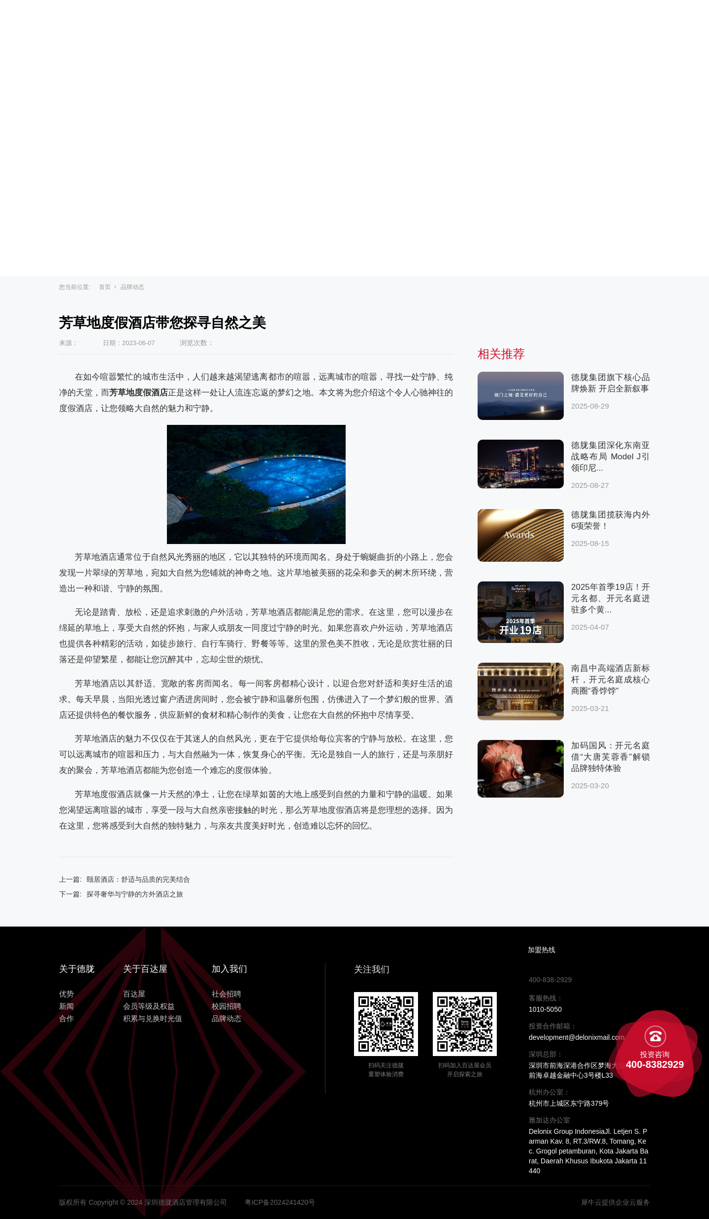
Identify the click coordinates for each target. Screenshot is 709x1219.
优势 (425, 20)
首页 (105, 287)
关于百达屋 (304, 20)
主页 (251, 20)
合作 (502, 20)
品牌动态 (132, 287)
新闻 (464, 20)
